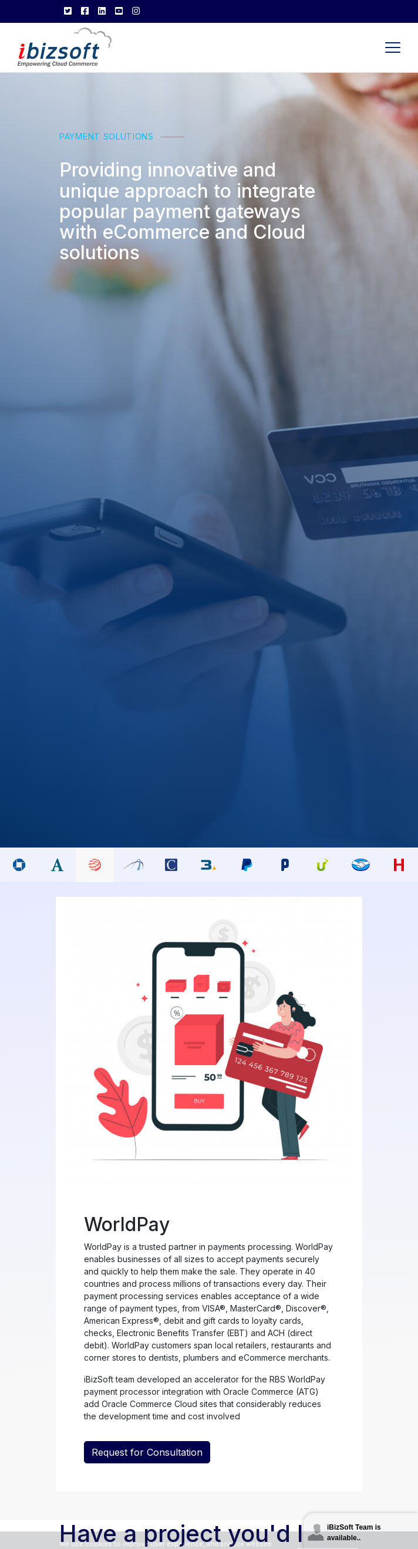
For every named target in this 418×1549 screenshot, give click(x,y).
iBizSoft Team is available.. (354, 1532)
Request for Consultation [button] (147, 1453)
